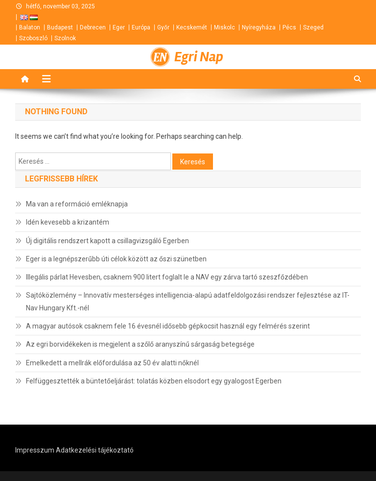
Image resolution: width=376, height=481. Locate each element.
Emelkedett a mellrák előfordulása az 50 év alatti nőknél (112, 363)
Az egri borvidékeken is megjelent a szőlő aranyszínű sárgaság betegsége (140, 344)
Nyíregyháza (259, 27)
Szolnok (65, 38)
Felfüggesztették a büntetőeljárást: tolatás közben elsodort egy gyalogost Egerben (154, 381)
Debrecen (93, 27)
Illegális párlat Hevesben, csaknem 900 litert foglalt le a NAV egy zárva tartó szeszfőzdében (167, 277)
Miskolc (224, 27)
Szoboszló (33, 38)
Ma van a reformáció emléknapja (77, 204)
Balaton (29, 27)
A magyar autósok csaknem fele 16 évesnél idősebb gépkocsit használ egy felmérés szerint (168, 326)
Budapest (60, 27)
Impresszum (34, 450)
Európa (141, 27)
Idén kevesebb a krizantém (67, 222)
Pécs (289, 27)
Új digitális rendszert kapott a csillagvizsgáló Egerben (107, 241)
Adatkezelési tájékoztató (95, 450)
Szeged (313, 27)
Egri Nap (198, 57)
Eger (119, 27)
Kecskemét (191, 27)
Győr (163, 27)
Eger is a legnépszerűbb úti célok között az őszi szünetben (116, 259)
